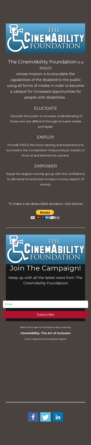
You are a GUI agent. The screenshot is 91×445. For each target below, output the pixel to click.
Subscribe (45, 314)
